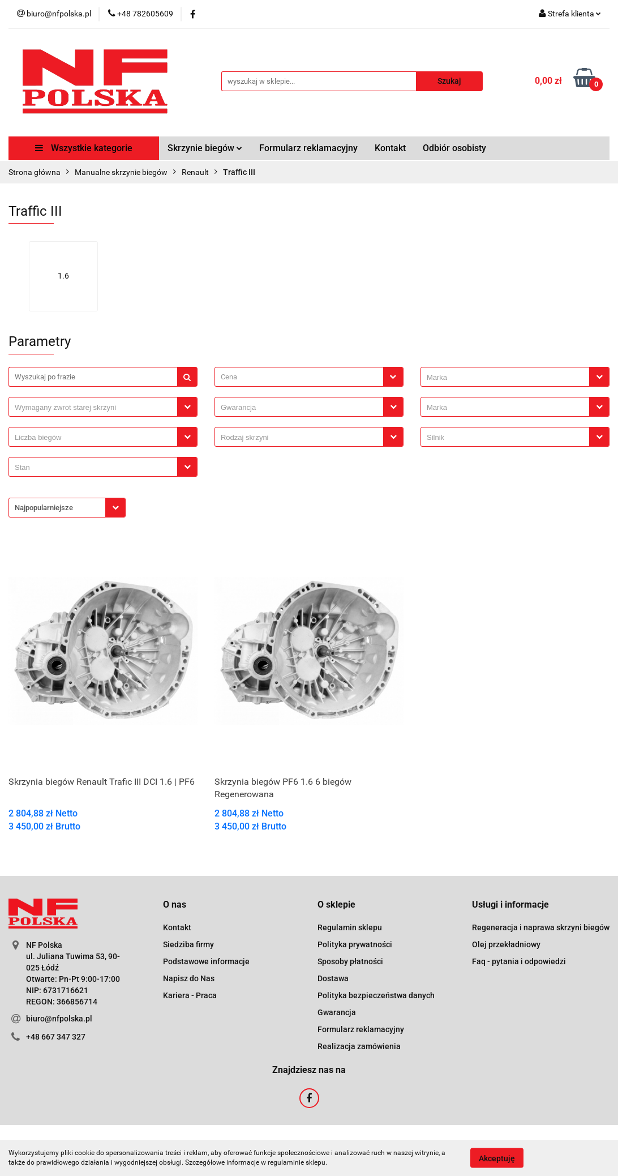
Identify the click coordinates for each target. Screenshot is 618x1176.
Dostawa (333, 978)
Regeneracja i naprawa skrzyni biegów (541, 927)
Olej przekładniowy (506, 944)
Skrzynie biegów (205, 148)
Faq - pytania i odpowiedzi (519, 961)
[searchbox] (508, 378)
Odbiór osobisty (454, 148)
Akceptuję (497, 1157)
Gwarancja (336, 1012)
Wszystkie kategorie (83, 148)
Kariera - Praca (190, 995)
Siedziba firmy (188, 944)
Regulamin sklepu (349, 927)
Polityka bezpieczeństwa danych (376, 995)
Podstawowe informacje (206, 961)
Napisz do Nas (188, 978)
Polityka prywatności (354, 944)
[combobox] (309, 377)
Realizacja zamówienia (359, 1046)
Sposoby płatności (350, 961)
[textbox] (299, 377)
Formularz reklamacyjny (308, 148)
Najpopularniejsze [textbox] (44, 507)
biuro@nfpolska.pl (59, 1018)
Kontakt (390, 148)
